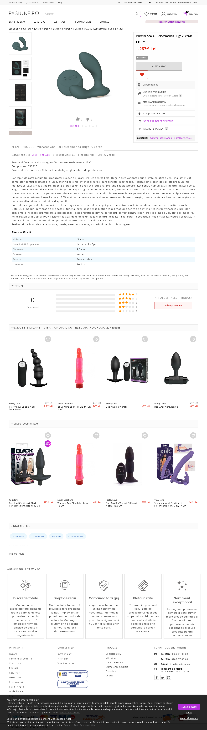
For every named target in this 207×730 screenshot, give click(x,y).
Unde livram (16, 691)
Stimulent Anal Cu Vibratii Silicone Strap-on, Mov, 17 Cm (170, 504)
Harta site (15, 677)
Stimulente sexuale (117, 666)
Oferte (109, 675)
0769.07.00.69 (144, 3)
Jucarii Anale (41, 29)
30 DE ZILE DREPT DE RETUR (158, 121)
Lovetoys (26, 29)
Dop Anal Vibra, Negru (166, 406)
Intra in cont (64, 654)
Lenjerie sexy (113, 653)
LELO (140, 42)
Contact (105, 21)
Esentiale (59, 21)
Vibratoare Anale (60, 29)
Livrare (13, 654)
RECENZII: (75, 125)
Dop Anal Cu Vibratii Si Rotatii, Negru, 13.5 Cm (122, 504)
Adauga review (173, 305)
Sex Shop (14, 29)
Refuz (189, 712)
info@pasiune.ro (180, 664)
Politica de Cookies (70, 712)
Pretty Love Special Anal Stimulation (22, 408)
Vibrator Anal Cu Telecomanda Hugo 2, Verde (98, 29)
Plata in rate (16, 686)
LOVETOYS (39, 21)
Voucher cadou (66, 663)
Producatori (16, 682)
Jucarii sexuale (40, 155)
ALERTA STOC (159, 66)
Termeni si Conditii (20, 658)
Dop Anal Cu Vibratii (116, 406)
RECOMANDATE (83, 21)
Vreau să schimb (189, 718)
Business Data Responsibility (79, 725)
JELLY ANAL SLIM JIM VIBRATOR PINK (74, 408)
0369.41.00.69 (129, 3)
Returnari (15, 672)
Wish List (62, 658)
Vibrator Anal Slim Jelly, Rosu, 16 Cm (73, 504)
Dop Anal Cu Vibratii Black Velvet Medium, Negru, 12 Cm (25, 504)
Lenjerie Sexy (17, 21)
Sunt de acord (189, 706)
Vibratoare (112, 658)
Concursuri (15, 663)
